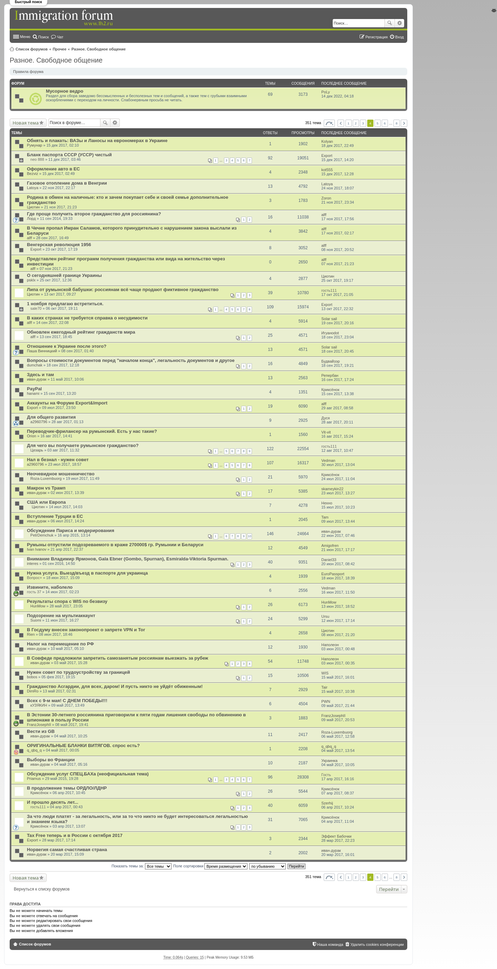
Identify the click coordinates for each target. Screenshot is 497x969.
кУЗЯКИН (38, 705)
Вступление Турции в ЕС (55, 516)
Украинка (329, 760)
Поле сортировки (210, 866)
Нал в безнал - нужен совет (58, 459)
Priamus (34, 778)
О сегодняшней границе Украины (64, 275)
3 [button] (363, 123)
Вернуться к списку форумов (42, 889)
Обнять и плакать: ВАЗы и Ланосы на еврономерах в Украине (97, 140)
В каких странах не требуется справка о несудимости (87, 317)
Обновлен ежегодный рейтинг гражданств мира (81, 332)
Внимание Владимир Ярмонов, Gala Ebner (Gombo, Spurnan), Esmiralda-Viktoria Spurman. (127, 558)
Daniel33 (328, 560)
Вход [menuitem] (399, 37)
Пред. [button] (341, 123)
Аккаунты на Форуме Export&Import (67, 403)
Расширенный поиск (399, 23)
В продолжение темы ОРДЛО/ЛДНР (67, 788)
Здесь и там (40, 374)
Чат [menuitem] (60, 37)
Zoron (326, 198)
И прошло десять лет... (52, 802)
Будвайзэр (330, 361)
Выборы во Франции (51, 759)
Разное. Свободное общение (98, 49)
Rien (31, 634)
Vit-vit (326, 432)
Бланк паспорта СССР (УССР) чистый (69, 154)
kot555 (327, 170)
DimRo (33, 691)
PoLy (325, 92)
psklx (31, 280)
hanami (33, 393)
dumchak (34, 365)
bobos (32, 677)
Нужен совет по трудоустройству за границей (78, 672)
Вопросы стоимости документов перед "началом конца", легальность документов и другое (131, 360)
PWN (325, 701)
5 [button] (378, 123)
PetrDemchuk (41, 535)
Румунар (34, 145)
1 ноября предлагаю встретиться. (65, 303)
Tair (324, 687)
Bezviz (32, 173)
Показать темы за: (141, 866)
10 (249, 536)
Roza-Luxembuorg (46, 478)
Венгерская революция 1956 (59, 244)
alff (323, 215)
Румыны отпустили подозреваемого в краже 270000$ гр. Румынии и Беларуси (115, 544)
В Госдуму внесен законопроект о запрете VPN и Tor (86, 629)
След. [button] (404, 123)
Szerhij (327, 803)
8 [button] (397, 123)
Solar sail (329, 319)
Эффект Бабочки (336, 836)
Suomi (35, 620)
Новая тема (26, 123)
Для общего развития (51, 417)
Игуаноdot (330, 333)
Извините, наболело (49, 587)
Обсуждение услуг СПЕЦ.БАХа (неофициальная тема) (88, 773)
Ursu (325, 616)
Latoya (32, 188)
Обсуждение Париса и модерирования (70, 530)
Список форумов (32, 49)
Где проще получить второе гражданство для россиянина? (94, 213)
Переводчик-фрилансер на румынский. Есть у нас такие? (92, 431)
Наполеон (330, 645)
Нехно (326, 503)
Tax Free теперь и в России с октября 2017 (75, 835)
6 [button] (385, 123)
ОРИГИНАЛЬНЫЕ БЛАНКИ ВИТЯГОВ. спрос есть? (83, 745)
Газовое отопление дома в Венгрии (67, 183)
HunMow (37, 606)
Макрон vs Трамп (46, 488)
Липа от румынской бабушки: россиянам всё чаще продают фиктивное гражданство (122, 289)
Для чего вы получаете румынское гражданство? (83, 445)
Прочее (60, 49)
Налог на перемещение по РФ (60, 643)
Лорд (31, 218)
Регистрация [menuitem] (377, 37)
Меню (25, 37)
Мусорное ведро (64, 91)
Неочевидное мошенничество (61, 473)
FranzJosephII (39, 725)
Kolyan (327, 141)
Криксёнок (330, 390)
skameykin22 (332, 489)
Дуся (325, 418)
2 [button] (356, 123)
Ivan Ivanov (36, 549)
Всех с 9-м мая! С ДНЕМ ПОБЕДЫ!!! (67, 700)
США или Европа (46, 502)
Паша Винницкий (42, 351)
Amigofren (330, 545)
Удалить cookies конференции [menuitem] (377, 944)
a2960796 (38, 422)
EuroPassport (332, 574)
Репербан (329, 375)
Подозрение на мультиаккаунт (61, 615)
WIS (325, 673)
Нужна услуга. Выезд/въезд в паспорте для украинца (87, 573)
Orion (31, 436)
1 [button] (349, 123)
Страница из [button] (329, 123)
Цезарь (36, 450)
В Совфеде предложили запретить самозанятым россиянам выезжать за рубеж (117, 658)
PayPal (34, 388)
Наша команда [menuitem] (330, 944)
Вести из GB (41, 731)
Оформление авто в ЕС (53, 168)
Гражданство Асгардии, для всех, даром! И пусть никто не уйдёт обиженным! (115, 686)
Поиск (389, 23)
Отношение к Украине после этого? (66, 346)
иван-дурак (37, 379)
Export (326, 155)
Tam (325, 517)
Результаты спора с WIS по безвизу (67, 601)
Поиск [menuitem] (43, 37)
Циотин (33, 207)
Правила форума (28, 71)
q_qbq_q (34, 750)
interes (32, 563)
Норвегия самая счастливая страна (67, 849)
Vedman (328, 460)
